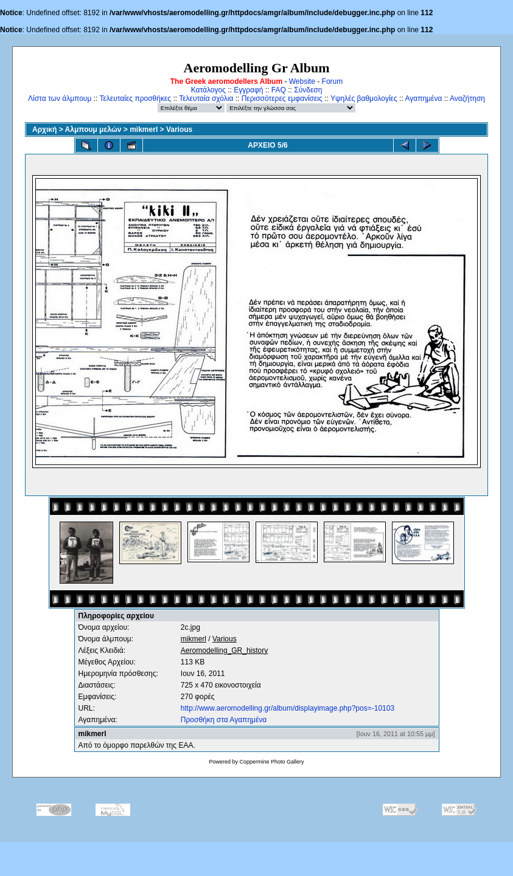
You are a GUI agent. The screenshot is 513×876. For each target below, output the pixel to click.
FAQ (278, 90)
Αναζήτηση (467, 98)
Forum (332, 81)
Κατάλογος (208, 90)
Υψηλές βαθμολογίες (363, 98)
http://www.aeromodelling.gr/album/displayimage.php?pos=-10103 (287, 708)
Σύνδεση (308, 90)
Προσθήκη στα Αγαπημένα (224, 720)
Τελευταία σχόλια (206, 98)
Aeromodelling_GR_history (224, 650)
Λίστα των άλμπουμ (59, 98)
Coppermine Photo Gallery (271, 762)
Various (179, 129)
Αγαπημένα (423, 98)
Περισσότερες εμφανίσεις (282, 98)
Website (302, 81)
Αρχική (44, 129)
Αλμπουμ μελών (93, 129)
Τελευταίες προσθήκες (135, 98)
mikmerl (144, 129)
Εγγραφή (248, 90)
